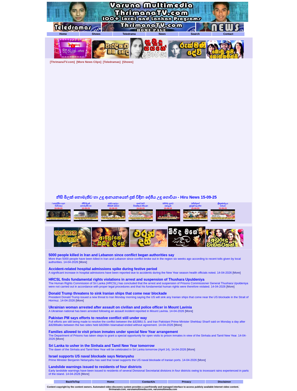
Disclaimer (224, 381)
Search (195, 34)
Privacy (186, 381)
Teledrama (129, 34)
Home (63, 34)
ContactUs (148, 381)
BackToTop (72, 381)
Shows (96, 34)
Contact (228, 34)
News (162, 34)
